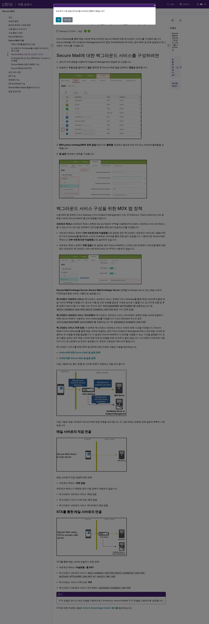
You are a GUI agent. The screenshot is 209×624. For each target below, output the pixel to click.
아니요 (67, 19)
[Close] (154, 5)
